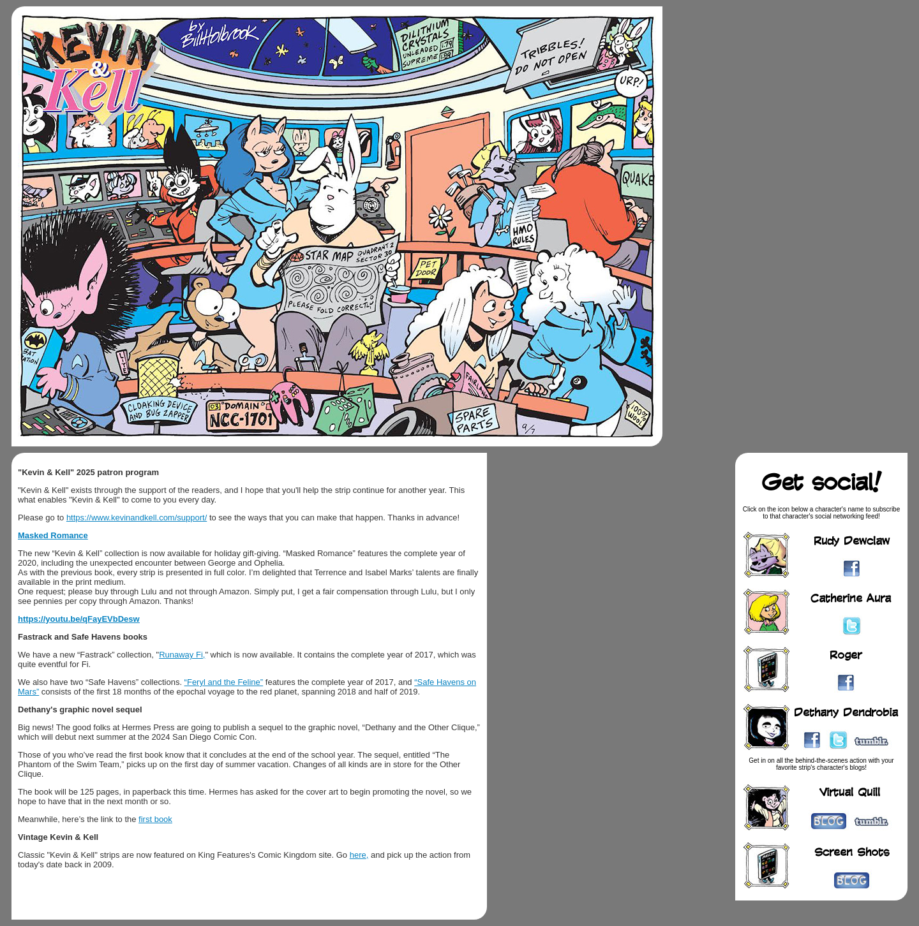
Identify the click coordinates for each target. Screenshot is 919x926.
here (358, 855)
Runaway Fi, (182, 654)
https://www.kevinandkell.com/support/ (136, 517)
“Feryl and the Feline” (224, 682)
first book (155, 819)
